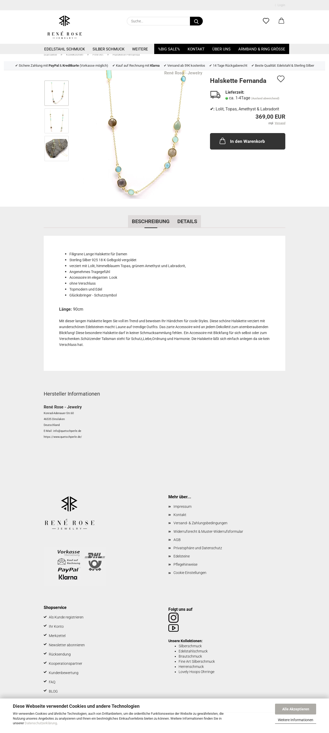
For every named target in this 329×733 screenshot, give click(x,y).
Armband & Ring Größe (261, 49)
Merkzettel (57, 636)
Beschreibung (151, 221)
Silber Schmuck (108, 49)
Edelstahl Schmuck (64, 49)
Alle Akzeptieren (295, 709)
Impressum (182, 506)
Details (187, 221)
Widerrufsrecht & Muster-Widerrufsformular (208, 531)
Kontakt (196, 49)
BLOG (53, 691)
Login (280, 5)
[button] (281, 21)
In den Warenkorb (241, 141)
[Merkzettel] (266, 21)
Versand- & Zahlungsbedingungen (200, 523)
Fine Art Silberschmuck (197, 661)
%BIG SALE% (169, 49)
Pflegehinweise (185, 564)
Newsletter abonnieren (67, 645)
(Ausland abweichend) (265, 98)
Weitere (140, 49)
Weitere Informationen (295, 720)
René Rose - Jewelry (183, 73)
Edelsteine (181, 556)
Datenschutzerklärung (41, 723)
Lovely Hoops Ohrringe (196, 672)
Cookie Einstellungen (189, 573)
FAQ (52, 682)
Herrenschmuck (191, 667)
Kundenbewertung (63, 673)
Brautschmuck (190, 656)
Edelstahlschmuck (193, 651)
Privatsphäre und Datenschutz (197, 548)
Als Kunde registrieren (66, 617)
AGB (177, 540)
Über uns (221, 49)
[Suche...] (196, 21)
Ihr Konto (56, 626)
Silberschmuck (190, 646)
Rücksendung (60, 654)
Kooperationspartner (65, 663)
